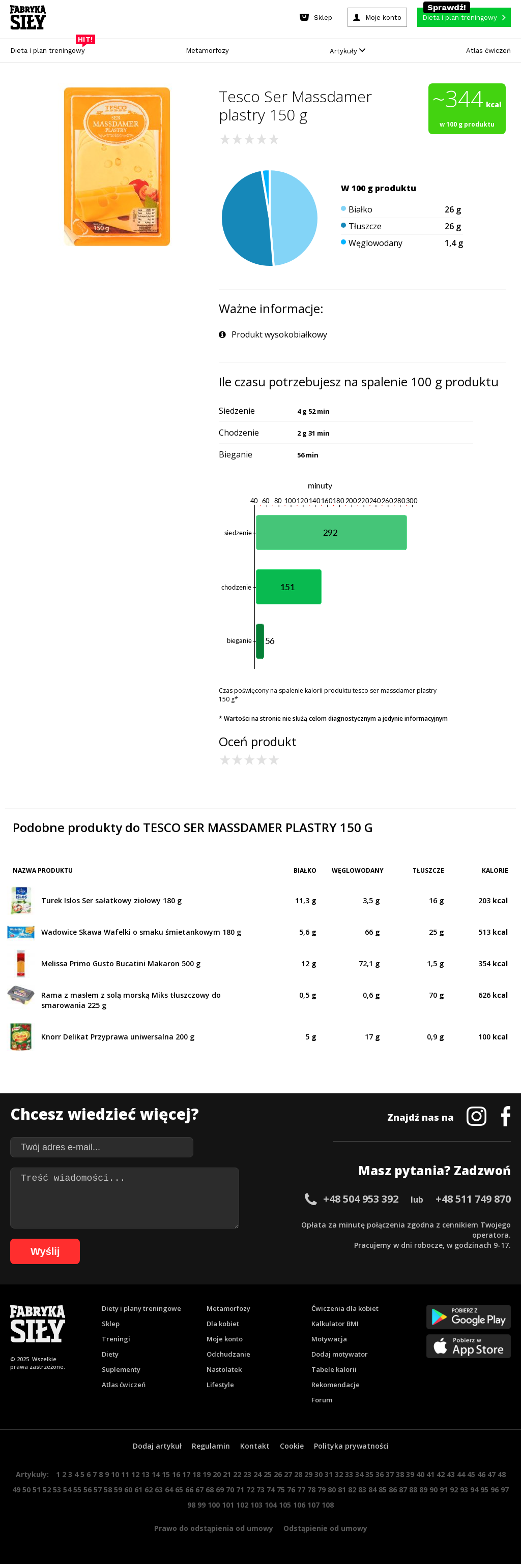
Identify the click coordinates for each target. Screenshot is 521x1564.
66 (189, 1489)
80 (332, 1489)
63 (159, 1489)
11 (125, 1474)
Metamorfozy (207, 50)
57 (98, 1489)
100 (214, 1505)
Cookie (292, 1446)
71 (240, 1489)
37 (390, 1474)
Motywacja (329, 1338)
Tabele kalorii (334, 1369)
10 (115, 1474)
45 (471, 1474)
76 (291, 1489)
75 (281, 1489)
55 (77, 1489)
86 (393, 1489)
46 (481, 1474)
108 (328, 1505)
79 (321, 1489)
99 (201, 1505)
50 (26, 1489)
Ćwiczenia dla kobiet (345, 1308)
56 (87, 1489)
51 (37, 1489)
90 (433, 1489)
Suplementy (121, 1369)
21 (227, 1474)
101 (228, 1505)
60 (128, 1489)
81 (342, 1489)
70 (230, 1489)
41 (430, 1474)
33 (349, 1474)
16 (176, 1474)
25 (268, 1474)
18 (196, 1474)
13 (145, 1474)
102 (242, 1505)
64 (169, 1489)
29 (308, 1474)
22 (237, 1474)
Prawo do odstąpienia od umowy (213, 1528)
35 (369, 1474)
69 (220, 1489)
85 (383, 1489)
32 (339, 1474)
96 (494, 1489)
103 (256, 1505)
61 (138, 1489)
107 (313, 1505)
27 (288, 1474)
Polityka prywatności (351, 1446)
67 (199, 1489)
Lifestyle (220, 1384)
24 (257, 1474)
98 (191, 1505)
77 (301, 1489)
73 (260, 1489)
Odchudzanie (228, 1354)
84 (372, 1489)
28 (298, 1474)
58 (108, 1489)
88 (413, 1489)
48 (502, 1474)
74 (271, 1489)
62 (148, 1489)
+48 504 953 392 (360, 1199)
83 (362, 1489)
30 (318, 1474)
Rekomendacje (335, 1384)
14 (156, 1474)
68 (210, 1489)
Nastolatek (224, 1369)
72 (250, 1489)
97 (505, 1489)
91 (444, 1489)
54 (67, 1489)
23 (247, 1474)
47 (491, 1474)
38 (400, 1474)
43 (451, 1474)
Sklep (111, 1323)
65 (179, 1489)
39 (410, 1474)
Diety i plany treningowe (141, 1308)
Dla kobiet (223, 1323)
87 (403, 1489)
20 (217, 1474)
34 (359, 1474)
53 (57, 1489)
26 (278, 1474)
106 (299, 1505)
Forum (321, 1399)
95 (484, 1489)
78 (311, 1489)
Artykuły (347, 51)
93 (464, 1489)
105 (285, 1505)
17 (186, 1474)
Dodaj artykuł (157, 1446)
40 (420, 1474)
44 (461, 1474)
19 (206, 1474)
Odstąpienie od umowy (325, 1528)
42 (441, 1474)
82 (352, 1489)
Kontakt (255, 1446)
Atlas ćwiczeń (488, 50)
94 (474, 1489)
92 (454, 1489)
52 (47, 1489)
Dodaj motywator (339, 1354)
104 (271, 1505)
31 (329, 1474)
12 (135, 1474)
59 (118, 1489)
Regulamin (211, 1446)
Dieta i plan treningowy (50, 48)
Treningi (116, 1338)
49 (16, 1489)
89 (423, 1489)
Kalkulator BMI (335, 1323)
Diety (110, 1354)
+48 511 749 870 (473, 1199)
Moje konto (225, 1338)
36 (379, 1474)
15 (166, 1474)
